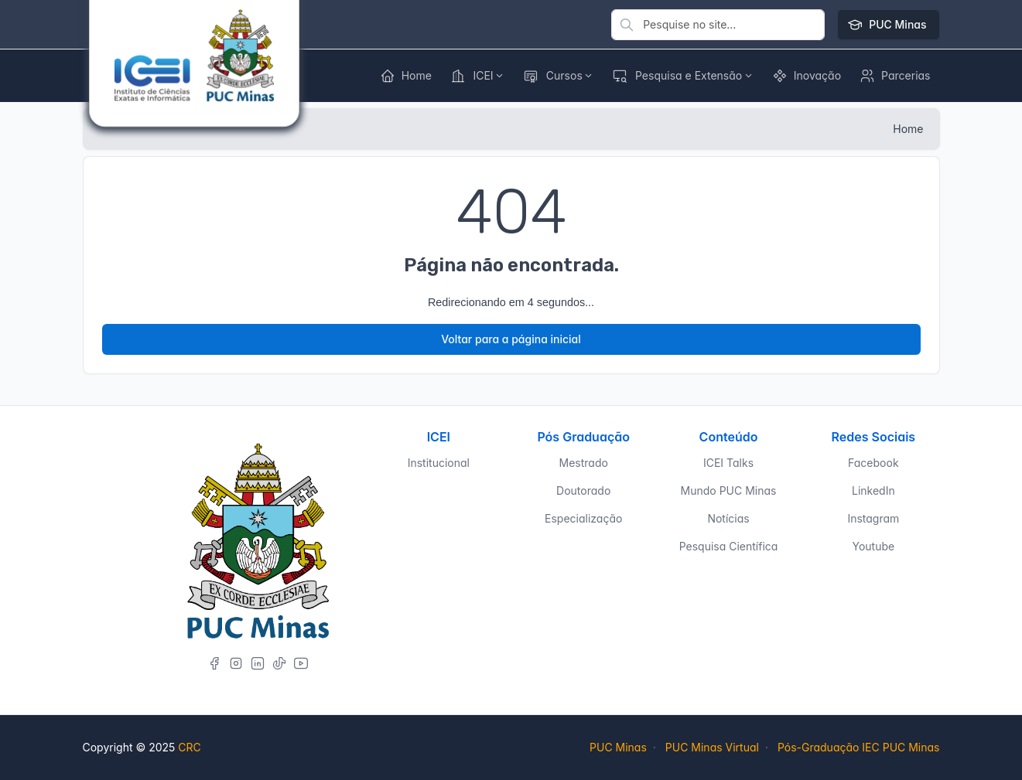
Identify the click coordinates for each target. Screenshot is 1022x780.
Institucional (439, 462)
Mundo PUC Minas (729, 490)
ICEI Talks (728, 462)
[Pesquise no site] (718, 24)
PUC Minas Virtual (712, 747)
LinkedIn (873, 490)
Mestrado (583, 462)
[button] (806, 75)
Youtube (873, 546)
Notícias (728, 518)
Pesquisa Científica (728, 546)
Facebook (873, 462)
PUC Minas (888, 24)
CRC (189, 747)
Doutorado (583, 490)
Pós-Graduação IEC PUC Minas (859, 747)
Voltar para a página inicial (511, 339)
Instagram (873, 518)
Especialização (583, 518)
